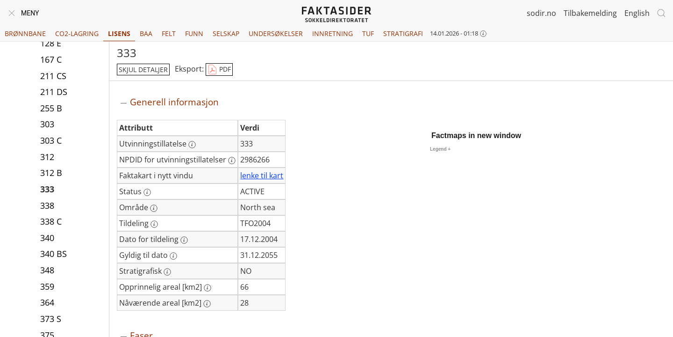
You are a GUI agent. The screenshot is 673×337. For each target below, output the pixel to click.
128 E (50, 44)
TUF (368, 33)
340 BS (53, 254)
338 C (51, 222)
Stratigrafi (403, 33)
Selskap (226, 33)
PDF (219, 70)
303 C (51, 141)
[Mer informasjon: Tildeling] (154, 224)
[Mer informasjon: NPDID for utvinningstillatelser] (232, 160)
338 (47, 206)
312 (47, 157)
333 (47, 190)
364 (47, 303)
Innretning (332, 33)
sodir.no (541, 13)
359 (47, 287)
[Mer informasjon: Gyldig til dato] (173, 256)
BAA (146, 33)
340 (47, 238)
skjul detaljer (143, 69)
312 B (51, 173)
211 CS (53, 76)
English (637, 13)
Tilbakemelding (590, 13)
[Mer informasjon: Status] (147, 192)
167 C (51, 60)
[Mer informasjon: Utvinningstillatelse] (192, 144)
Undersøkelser (276, 33)
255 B (51, 109)
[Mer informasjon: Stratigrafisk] (167, 272)
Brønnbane (25, 33)
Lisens (119, 33)
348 (47, 271)
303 (47, 125)
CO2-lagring (77, 33)
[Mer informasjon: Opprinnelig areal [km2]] (207, 288)
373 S (50, 319)
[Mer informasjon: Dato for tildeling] (184, 240)
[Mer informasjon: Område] (154, 208)
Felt (169, 33)
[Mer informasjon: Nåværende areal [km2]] (207, 304)
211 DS (53, 92)
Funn (194, 33)
